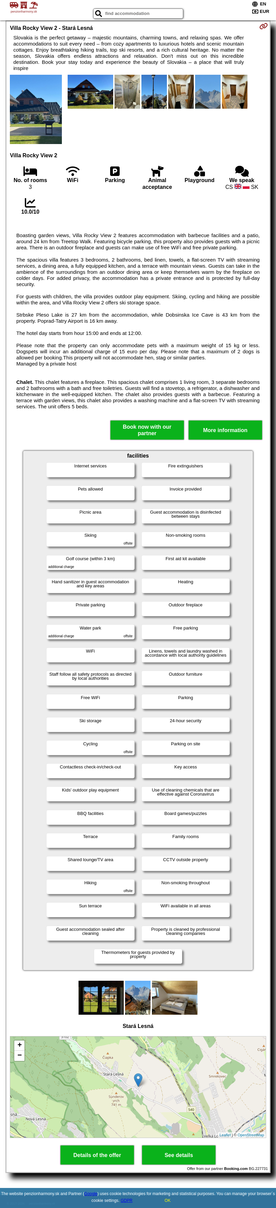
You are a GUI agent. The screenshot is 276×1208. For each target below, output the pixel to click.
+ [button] (19, 1046)
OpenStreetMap (251, 1135)
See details (179, 1155)
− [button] (19, 1056)
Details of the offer (97, 1155)
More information (225, 430)
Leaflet (225, 1135)
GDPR (127, 1200)
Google (91, 1193)
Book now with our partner (147, 430)
